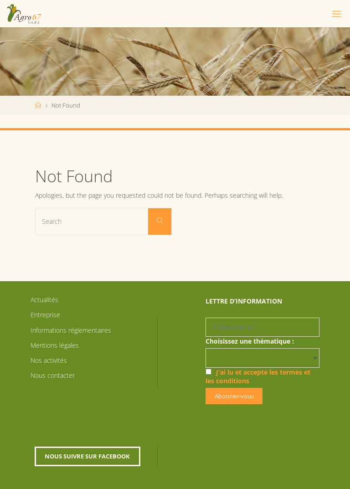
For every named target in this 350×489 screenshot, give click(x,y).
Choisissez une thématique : (250, 341)
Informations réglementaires (71, 330)
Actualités (44, 299)
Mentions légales (55, 345)
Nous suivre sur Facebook (87, 456)
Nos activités (49, 360)
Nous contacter (53, 375)
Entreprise (45, 314)
